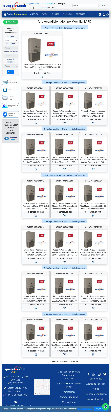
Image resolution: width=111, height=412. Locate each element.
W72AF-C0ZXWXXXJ (93, 320)
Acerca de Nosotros (95, 383)
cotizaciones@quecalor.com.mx (17, 405)
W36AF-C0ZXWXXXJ (64, 134)
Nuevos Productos (69, 397)
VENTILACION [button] (68, 14)
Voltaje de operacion (11, 60)
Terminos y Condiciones (95, 394)
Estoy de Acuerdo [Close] (101, 409)
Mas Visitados (69, 402)
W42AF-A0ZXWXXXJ (35, 181)
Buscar (102, 5)
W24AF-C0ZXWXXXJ (93, 88)
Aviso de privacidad (84, 409)
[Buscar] (85, 5)
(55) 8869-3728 (42, 8)
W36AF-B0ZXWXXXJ (93, 134)
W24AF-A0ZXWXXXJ (35, 88)
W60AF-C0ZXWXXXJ (93, 273)
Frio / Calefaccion (11, 51)
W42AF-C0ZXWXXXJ (93, 181)
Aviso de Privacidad (95, 399)
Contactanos (96, 378)
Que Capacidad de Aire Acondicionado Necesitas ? (69, 375)
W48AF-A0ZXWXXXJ (35, 227)
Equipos (11, 36)
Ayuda (96, 389)
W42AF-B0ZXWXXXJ (64, 181)
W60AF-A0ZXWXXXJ (35, 273)
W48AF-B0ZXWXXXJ (64, 227)
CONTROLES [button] (80, 14)
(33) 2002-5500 (33, 4)
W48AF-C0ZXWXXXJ (93, 227)
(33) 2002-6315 (47, 4)
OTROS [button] (91, 14)
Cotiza (10, 14)
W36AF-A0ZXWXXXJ (35, 134)
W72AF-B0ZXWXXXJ (64, 320)
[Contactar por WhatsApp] (10, 22)
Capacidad (10, 44)
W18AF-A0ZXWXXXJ (42, 33)
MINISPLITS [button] (34, 14)
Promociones (20, 14)
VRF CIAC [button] (45, 14)
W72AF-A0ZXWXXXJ (35, 320)
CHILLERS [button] (55, 14)
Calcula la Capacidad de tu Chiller (68, 385)
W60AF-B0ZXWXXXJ (64, 273)
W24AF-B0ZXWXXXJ (64, 88)
